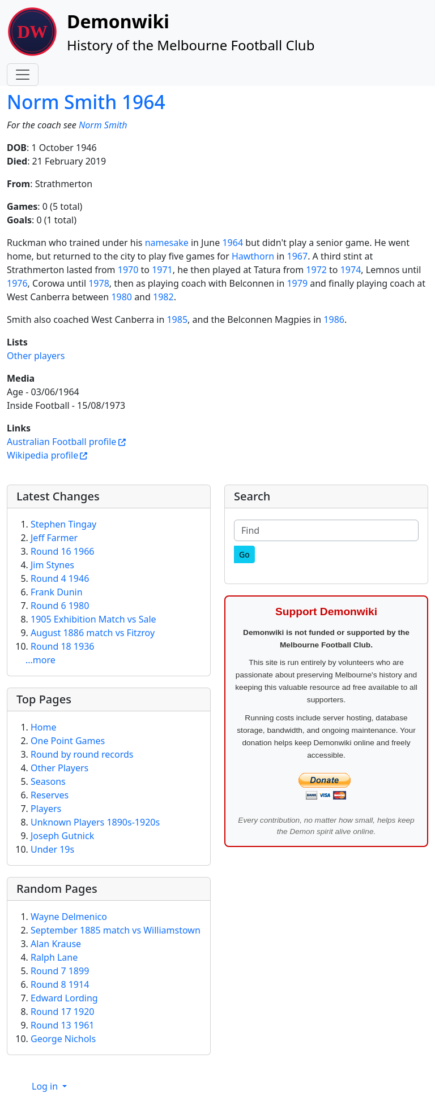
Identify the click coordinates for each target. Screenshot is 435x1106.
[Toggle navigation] (23, 74)
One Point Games (68, 741)
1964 (232, 242)
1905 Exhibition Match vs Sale (93, 619)
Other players (36, 355)
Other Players (59, 768)
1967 (297, 256)
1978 (98, 283)
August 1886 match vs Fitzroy (93, 633)
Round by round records (82, 754)
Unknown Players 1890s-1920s (95, 822)
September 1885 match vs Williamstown (116, 930)
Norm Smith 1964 (86, 102)
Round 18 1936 (62, 646)
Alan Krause (56, 943)
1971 (162, 269)
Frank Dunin (57, 592)
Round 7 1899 (60, 971)
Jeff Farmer (54, 538)
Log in (46, 1086)
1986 (333, 319)
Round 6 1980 (60, 605)
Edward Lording (64, 998)
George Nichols (63, 1038)
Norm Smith (103, 125)
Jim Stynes (52, 565)
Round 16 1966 (62, 551)
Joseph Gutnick (62, 836)
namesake (167, 242)
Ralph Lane (54, 957)
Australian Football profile (61, 441)
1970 (128, 269)
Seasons (48, 781)
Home (44, 727)
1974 (350, 269)
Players (46, 808)
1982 (163, 297)
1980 (121, 297)
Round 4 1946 (60, 578)
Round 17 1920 (62, 1011)
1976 (17, 283)
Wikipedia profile (42, 455)
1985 (177, 319)
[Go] (244, 554)
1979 (297, 283)
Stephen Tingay (63, 524)
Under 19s (52, 849)
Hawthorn (253, 256)
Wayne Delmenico (69, 916)
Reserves (50, 795)
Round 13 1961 (62, 1025)
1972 (316, 269)
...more (40, 660)
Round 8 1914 (60, 984)
